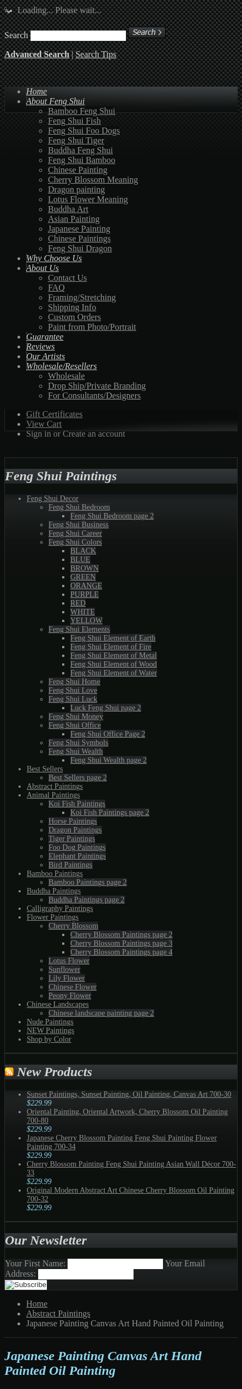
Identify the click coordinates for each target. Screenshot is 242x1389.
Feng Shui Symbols (78, 743)
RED (78, 603)
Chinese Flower (72, 987)
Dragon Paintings (75, 830)
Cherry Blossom (73, 926)
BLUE (80, 559)
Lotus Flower (69, 961)
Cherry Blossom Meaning (93, 179)
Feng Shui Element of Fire (111, 647)
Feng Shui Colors (75, 542)
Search (16, 35)
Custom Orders (74, 317)
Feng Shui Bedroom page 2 (112, 516)
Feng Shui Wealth (76, 751)
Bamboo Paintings (55, 873)
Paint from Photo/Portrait (92, 326)
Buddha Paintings (54, 891)
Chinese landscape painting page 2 (101, 1013)
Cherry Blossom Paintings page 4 (121, 952)
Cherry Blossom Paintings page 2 (121, 935)
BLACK (83, 551)
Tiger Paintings (72, 839)
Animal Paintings (53, 795)
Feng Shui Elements (79, 629)
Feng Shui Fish (74, 120)
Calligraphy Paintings (60, 908)
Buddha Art (68, 209)
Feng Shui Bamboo (82, 160)
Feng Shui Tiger (76, 140)
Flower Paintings (52, 917)
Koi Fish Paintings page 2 (109, 812)
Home (36, 1303)
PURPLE (84, 594)
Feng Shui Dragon (80, 248)
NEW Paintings (50, 1030)
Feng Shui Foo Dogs (84, 130)
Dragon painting (76, 189)
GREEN (83, 577)
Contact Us (67, 277)
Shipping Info (72, 307)
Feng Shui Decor (52, 498)
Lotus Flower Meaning (88, 199)
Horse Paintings (73, 821)
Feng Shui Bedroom (79, 507)
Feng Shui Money (76, 716)
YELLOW (86, 621)
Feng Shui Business (78, 525)
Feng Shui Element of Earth (112, 638)
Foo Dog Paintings (77, 847)
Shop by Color (49, 1039)
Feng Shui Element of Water (113, 673)
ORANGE (86, 586)
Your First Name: (35, 1263)
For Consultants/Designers (94, 395)
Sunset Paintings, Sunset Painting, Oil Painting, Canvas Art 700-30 (129, 1094)
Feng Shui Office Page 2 (107, 734)
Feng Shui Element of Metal (113, 655)
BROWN (84, 568)
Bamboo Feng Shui (82, 111)
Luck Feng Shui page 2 (105, 708)
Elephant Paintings (77, 856)
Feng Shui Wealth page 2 (108, 760)
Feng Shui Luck (73, 699)
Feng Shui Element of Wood (113, 664)
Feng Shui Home (74, 682)
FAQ (56, 287)
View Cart (44, 423)
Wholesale (66, 376)
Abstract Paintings (55, 786)
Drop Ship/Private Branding (97, 385)
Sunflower (64, 969)
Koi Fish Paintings (77, 804)
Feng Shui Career (75, 533)
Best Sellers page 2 (78, 778)
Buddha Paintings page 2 (87, 900)
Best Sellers (45, 769)
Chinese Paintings (79, 238)
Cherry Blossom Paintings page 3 (121, 943)
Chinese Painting (77, 169)
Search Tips (95, 54)
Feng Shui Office (75, 725)
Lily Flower (67, 978)
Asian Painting (74, 219)
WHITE (82, 612)
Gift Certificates (54, 414)
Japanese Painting (79, 228)
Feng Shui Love (73, 690)
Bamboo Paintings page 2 (88, 882)
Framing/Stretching (82, 297)
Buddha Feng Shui (80, 150)
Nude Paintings (50, 1022)
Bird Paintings (71, 865)
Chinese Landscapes (58, 1004)
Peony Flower (70, 996)
